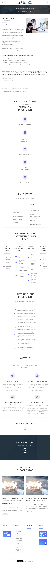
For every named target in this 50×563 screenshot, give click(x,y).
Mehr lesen (5, 514)
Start (19, 11)
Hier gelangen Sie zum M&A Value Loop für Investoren (14, 91)
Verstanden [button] (20, 561)
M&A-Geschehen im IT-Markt (18, 549)
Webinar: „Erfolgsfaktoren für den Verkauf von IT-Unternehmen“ (37, 500)
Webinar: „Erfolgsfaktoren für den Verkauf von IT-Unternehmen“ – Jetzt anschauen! (12, 501)
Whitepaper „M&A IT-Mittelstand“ (19, 533)
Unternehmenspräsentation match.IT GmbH (19, 541)
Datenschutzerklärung (28, 561)
